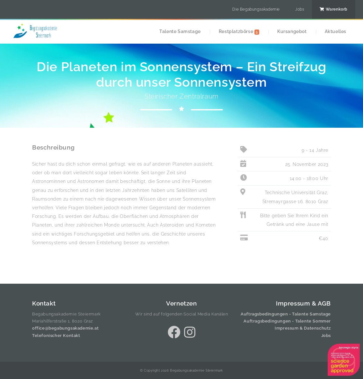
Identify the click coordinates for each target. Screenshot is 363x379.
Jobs (299, 9)
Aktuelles (335, 31)
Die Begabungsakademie (256, 9)
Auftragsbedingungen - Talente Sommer (287, 321)
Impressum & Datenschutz (303, 328)
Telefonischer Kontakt (56, 335)
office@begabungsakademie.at (65, 328)
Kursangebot (292, 31)
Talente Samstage (180, 31)
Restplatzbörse (239, 32)
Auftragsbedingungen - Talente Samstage (286, 314)
